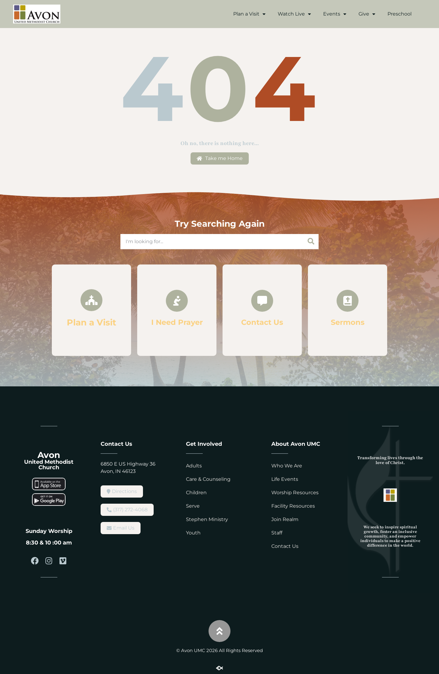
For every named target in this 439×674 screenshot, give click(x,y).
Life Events (284, 479)
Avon (48, 455)
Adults (194, 466)
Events (334, 14)
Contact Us (284, 546)
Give (367, 14)
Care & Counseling (208, 479)
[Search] (311, 241)
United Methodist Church (48, 465)
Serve (193, 506)
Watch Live (294, 14)
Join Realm (284, 519)
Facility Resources (293, 506)
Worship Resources (295, 492)
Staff (276, 533)
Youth (193, 533)
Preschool (399, 14)
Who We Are (286, 466)
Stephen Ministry (207, 519)
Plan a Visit (249, 14)
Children (196, 492)
